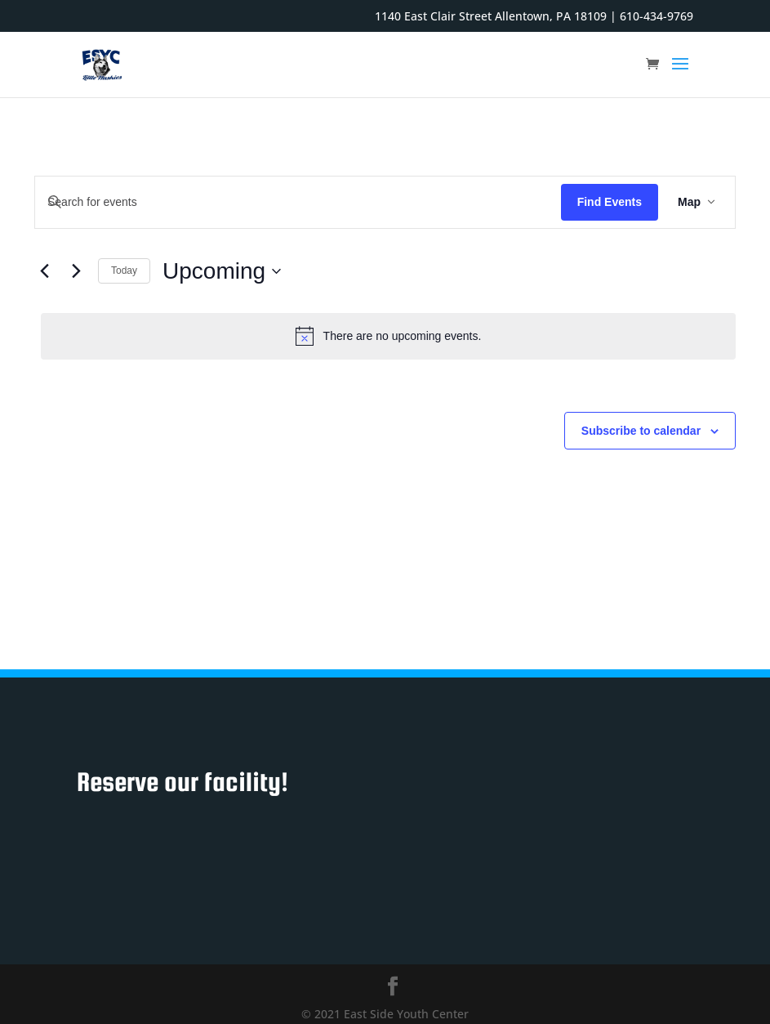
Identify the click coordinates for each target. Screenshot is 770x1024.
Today (124, 270)
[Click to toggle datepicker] (221, 271)
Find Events (609, 201)
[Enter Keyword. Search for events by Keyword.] (298, 202)
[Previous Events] (44, 271)
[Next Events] (76, 271)
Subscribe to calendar (641, 430)
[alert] (388, 336)
